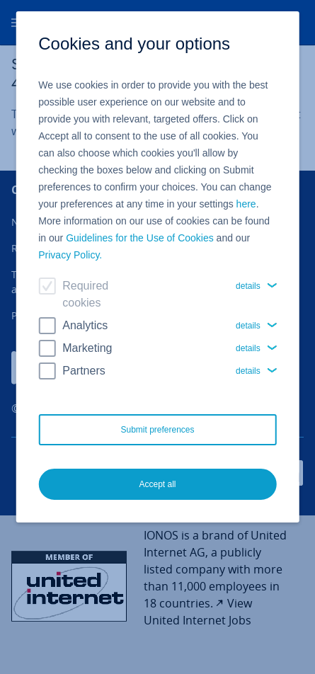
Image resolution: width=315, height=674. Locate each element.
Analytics (85, 325)
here (246, 204)
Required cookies (85, 294)
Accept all (157, 484)
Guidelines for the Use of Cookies (140, 238)
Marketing (87, 348)
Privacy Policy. (70, 255)
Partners (83, 371)
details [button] (248, 286)
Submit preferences (157, 430)
